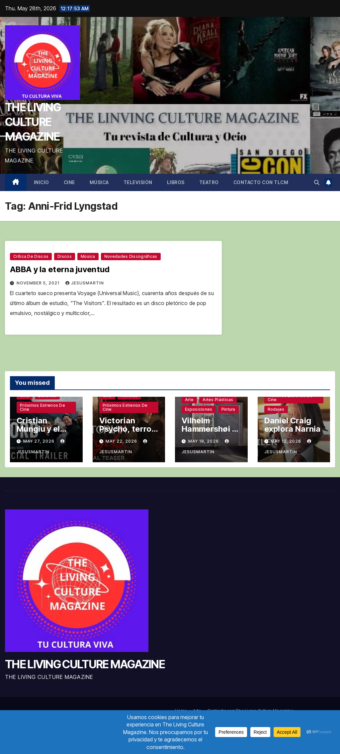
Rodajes (276, 409)
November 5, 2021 (39, 282)
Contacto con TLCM (261, 182)
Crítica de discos (30, 256)
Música (99, 182)
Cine (69, 182)
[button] (316, 182)
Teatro (209, 182)
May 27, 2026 (39, 441)
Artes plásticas (218, 399)
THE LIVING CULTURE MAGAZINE (32, 121)
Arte (189, 399)
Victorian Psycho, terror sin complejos (127, 429)
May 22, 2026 (122, 441)
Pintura (228, 409)
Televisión (138, 182)
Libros (176, 182)
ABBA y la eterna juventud (60, 269)
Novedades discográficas (130, 256)
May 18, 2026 (204, 441)
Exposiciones (198, 409)
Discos (64, 256)
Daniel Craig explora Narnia (292, 425)
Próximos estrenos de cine (42, 407)
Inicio (41, 182)
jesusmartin (84, 282)
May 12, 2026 (286, 441)
